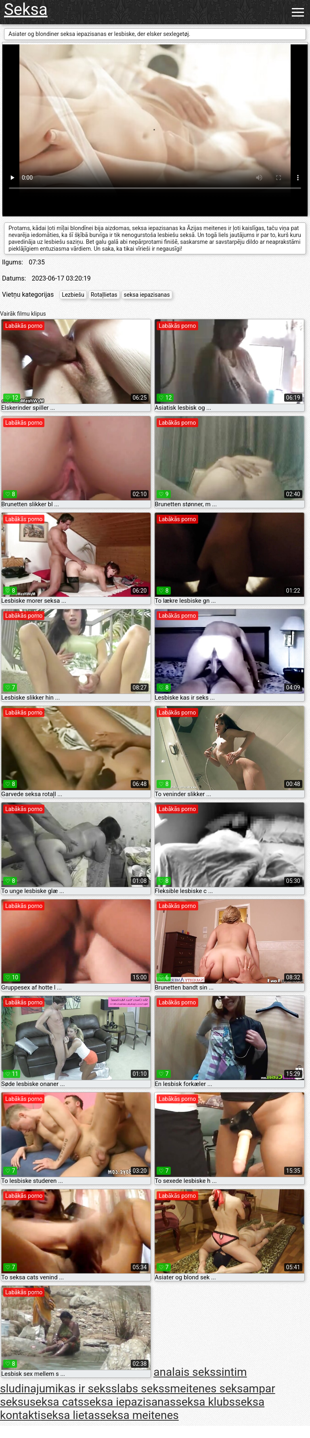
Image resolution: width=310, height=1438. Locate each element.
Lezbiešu (73, 294)
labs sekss (143, 1388)
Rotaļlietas (104, 294)
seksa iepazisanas (147, 294)
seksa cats (56, 1402)
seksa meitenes (139, 1415)
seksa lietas (70, 1415)
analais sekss (187, 1372)
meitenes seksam (214, 1388)
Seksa (26, 9)
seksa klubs (205, 1402)
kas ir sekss (87, 1388)
